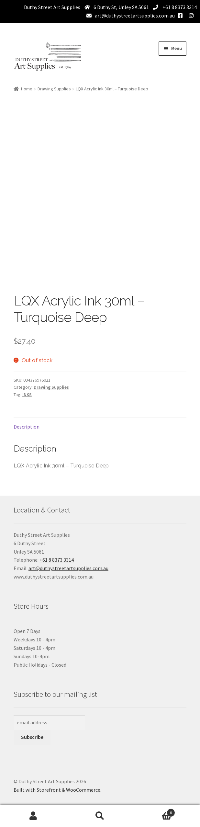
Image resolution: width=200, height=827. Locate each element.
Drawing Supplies (54, 89)
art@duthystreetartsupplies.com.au (135, 15)
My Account (33, 816)
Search (100, 816)
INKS (27, 394)
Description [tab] (26, 426)
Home (26, 89)
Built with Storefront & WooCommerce (57, 790)
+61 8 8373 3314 (179, 7)
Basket (154, 811)
